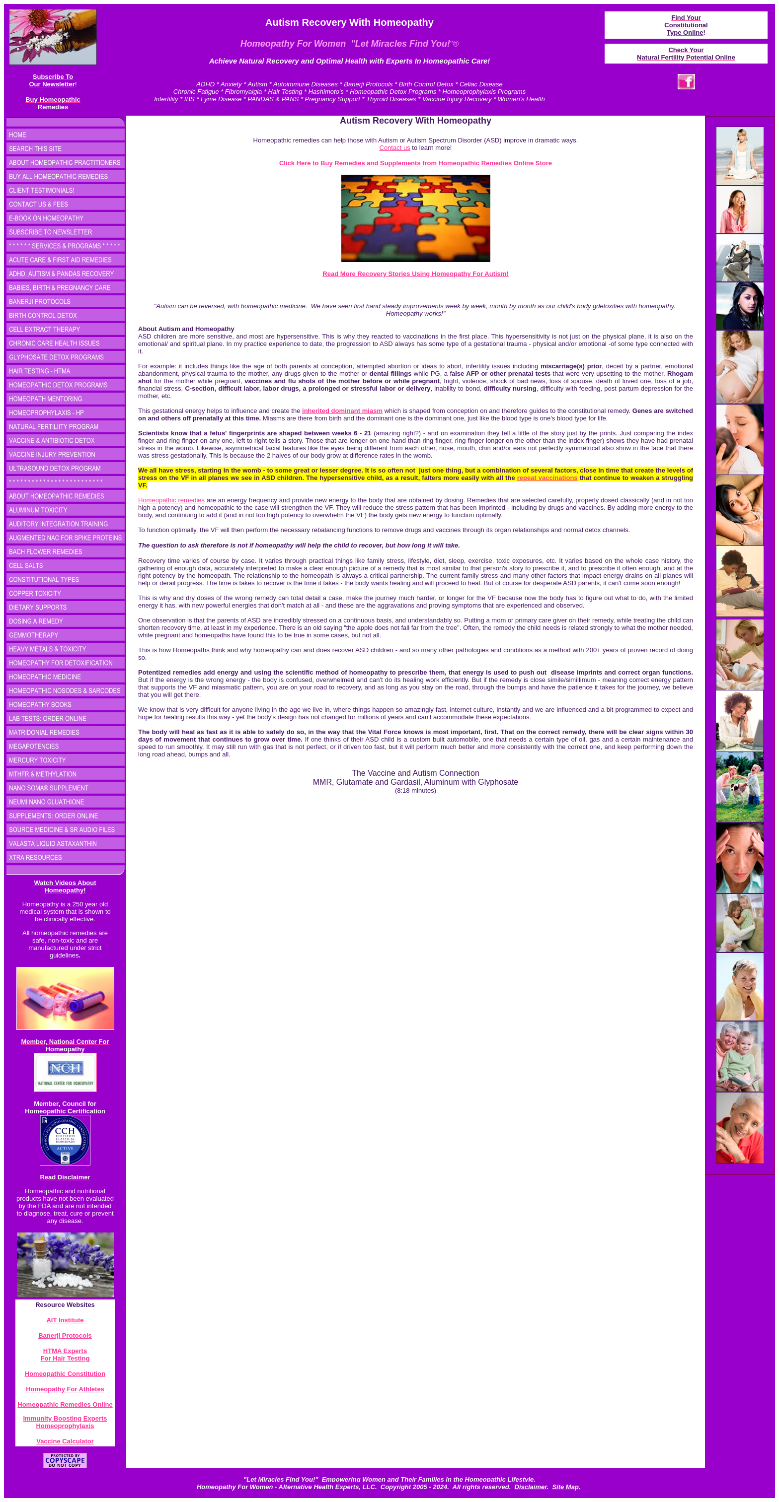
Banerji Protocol (63, 1335)
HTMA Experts (65, 1351)
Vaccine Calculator (65, 1441)
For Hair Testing (65, 1358)
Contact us (395, 147)
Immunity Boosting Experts (65, 1418)
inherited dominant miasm (342, 410)
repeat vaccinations (547, 477)
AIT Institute (64, 1320)
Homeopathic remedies (171, 500)
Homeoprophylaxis (65, 1426)
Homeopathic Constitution (65, 1373)
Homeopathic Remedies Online (64, 1404)
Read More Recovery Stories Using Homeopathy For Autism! (415, 273)
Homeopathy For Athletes (65, 1389)
